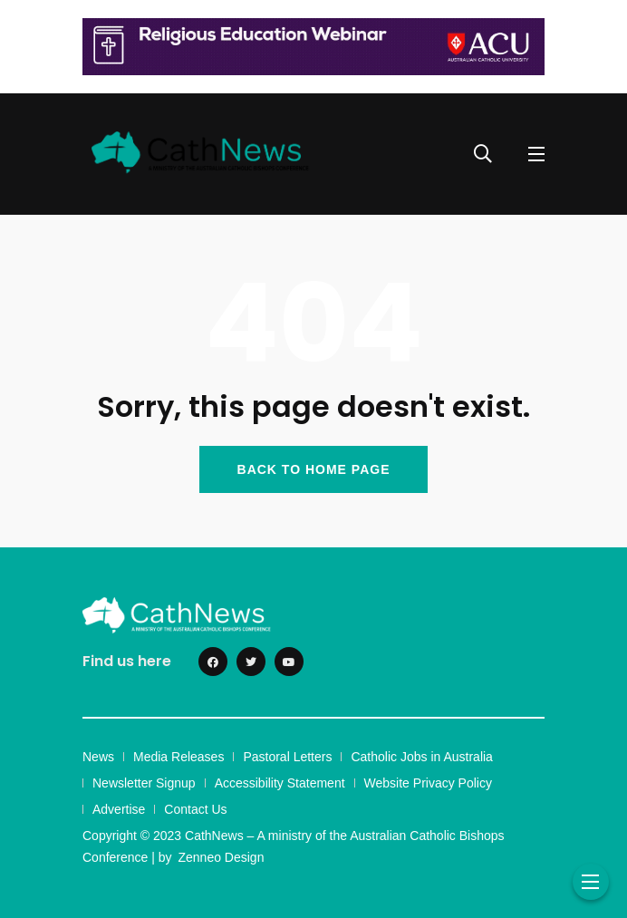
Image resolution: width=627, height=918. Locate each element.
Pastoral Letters (287, 756)
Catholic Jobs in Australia (421, 756)
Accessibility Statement (280, 783)
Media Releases (178, 756)
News (98, 756)
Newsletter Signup (144, 783)
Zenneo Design (221, 857)
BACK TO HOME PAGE (314, 469)
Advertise (118, 809)
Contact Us (195, 809)
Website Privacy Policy (428, 783)
